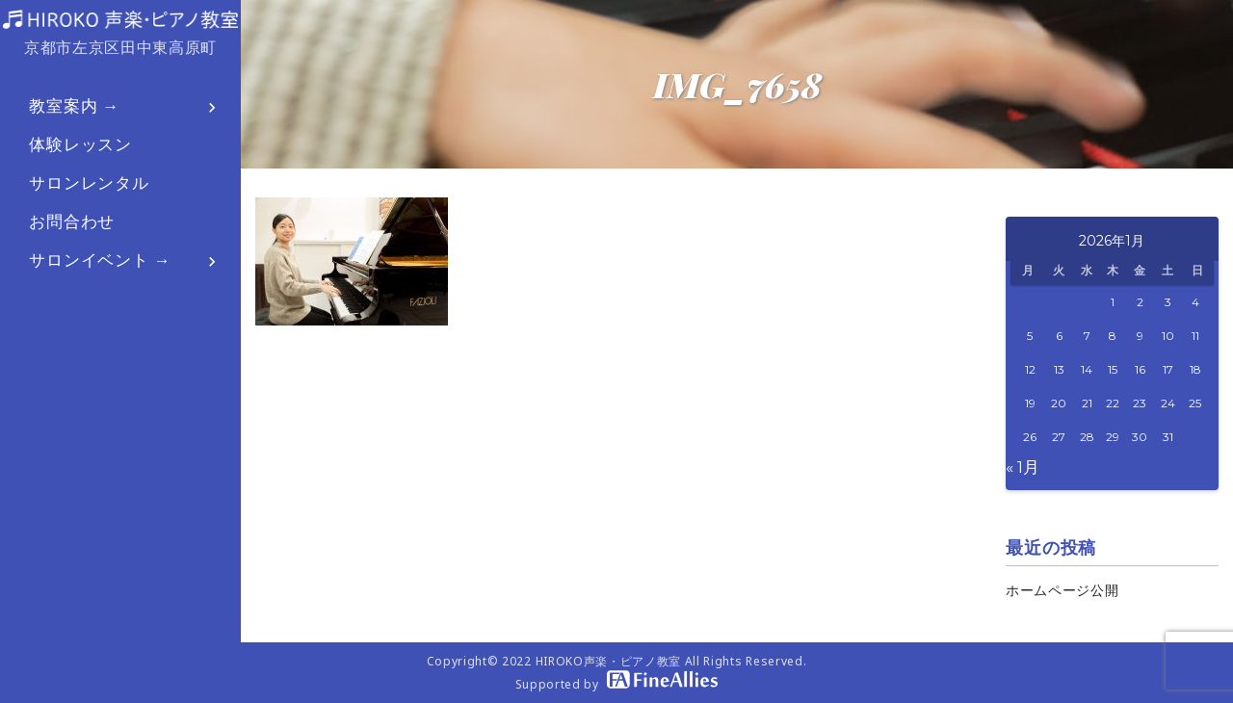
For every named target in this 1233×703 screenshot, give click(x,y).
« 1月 (1022, 467)
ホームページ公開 (1062, 590)
